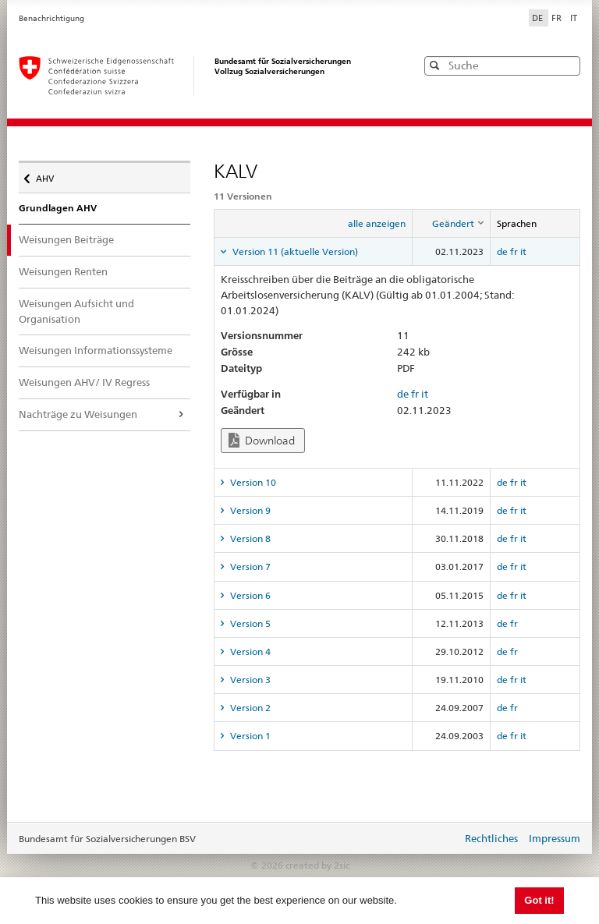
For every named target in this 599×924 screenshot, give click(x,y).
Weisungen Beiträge (77, 239)
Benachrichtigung (51, 18)
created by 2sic (317, 865)
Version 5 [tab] (249, 623)
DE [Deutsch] (538, 17)
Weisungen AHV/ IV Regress (84, 382)
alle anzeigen (377, 223)
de (502, 251)
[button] (567, 65)
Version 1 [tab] (249, 736)
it (523, 251)
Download (262, 440)
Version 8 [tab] (249, 538)
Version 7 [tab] (249, 566)
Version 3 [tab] (249, 679)
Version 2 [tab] (249, 707)
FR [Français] (557, 17)
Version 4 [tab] (249, 651)
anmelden (438, 839)
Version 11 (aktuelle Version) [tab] (294, 251)
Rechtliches (491, 838)
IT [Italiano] (573, 17)
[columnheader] (451, 224)
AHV (48, 174)
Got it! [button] (539, 900)
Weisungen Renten (63, 271)
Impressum (554, 838)
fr (514, 251)
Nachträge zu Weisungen (78, 414)
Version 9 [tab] (249, 510)
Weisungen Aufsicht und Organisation (76, 311)
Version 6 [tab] (249, 595)
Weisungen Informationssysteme (95, 350)
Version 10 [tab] (252, 482)
